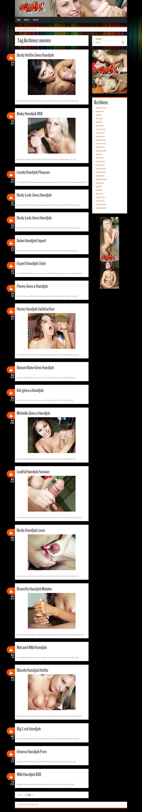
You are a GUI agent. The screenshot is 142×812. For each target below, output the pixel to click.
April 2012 (99, 154)
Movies (26, 19)
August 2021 (100, 111)
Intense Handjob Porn (33, 751)
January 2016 (100, 133)
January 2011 (100, 201)
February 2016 (100, 129)
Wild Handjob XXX (30, 774)
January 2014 (100, 136)
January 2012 (100, 165)
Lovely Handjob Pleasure (35, 172)
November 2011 (101, 172)
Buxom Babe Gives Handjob (37, 367)
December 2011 (101, 169)
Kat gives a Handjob (32, 390)
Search (99, 39)
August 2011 (100, 183)
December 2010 (101, 204)
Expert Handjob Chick (33, 263)
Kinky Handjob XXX (31, 113)
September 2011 (101, 179)
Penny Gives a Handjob (34, 286)
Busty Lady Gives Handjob (36, 195)
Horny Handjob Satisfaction (38, 308)
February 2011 (100, 197)
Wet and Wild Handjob (33, 647)
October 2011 (100, 176)
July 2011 (99, 186)
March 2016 (99, 126)
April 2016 (99, 122)
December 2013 (101, 140)
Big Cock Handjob (30, 728)
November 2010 (101, 208)
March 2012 (99, 158)
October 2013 (100, 147)
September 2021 (101, 108)
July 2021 (99, 115)
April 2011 (99, 190)
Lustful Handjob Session (35, 471)
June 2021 (99, 118)
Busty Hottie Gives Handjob (37, 55)
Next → (31, 794)
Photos (35, 19)
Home (19, 19)
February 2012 (100, 161)
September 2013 (101, 151)
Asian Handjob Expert (33, 240)
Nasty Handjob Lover (32, 530)
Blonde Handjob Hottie (34, 670)
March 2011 (99, 194)
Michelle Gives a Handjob (35, 413)
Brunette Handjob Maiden (36, 588)
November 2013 (101, 143)
